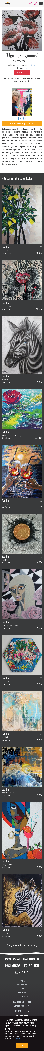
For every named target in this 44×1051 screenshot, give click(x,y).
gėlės (24, 68)
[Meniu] (41, 3)
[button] (29, 61)
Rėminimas (22, 992)
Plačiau (18, 1038)
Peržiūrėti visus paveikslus (22, 123)
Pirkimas (22, 980)
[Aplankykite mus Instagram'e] (28, 1011)
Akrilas (18, 65)
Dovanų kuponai (22, 996)
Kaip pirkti (31, 965)
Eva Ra (22, 118)
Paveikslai (12, 958)
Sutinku (22, 1045)
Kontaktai (22, 972)
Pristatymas (22, 984)
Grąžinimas (22, 988)
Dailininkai (31, 958)
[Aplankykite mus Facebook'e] (25, 1011)
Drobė (33, 65)
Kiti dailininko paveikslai (17, 178)
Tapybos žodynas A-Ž (22, 1005)
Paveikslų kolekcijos (22, 1002)
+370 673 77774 (22, 1016)
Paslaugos (13, 965)
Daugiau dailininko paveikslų (22, 945)
